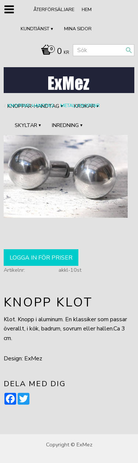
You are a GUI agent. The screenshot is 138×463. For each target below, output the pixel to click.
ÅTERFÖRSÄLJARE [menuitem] (53, 9)
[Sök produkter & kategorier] (103, 50)
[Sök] (128, 50)
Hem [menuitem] (87, 9)
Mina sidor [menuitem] (78, 28)
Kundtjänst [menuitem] (35, 28)
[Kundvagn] (53, 52)
